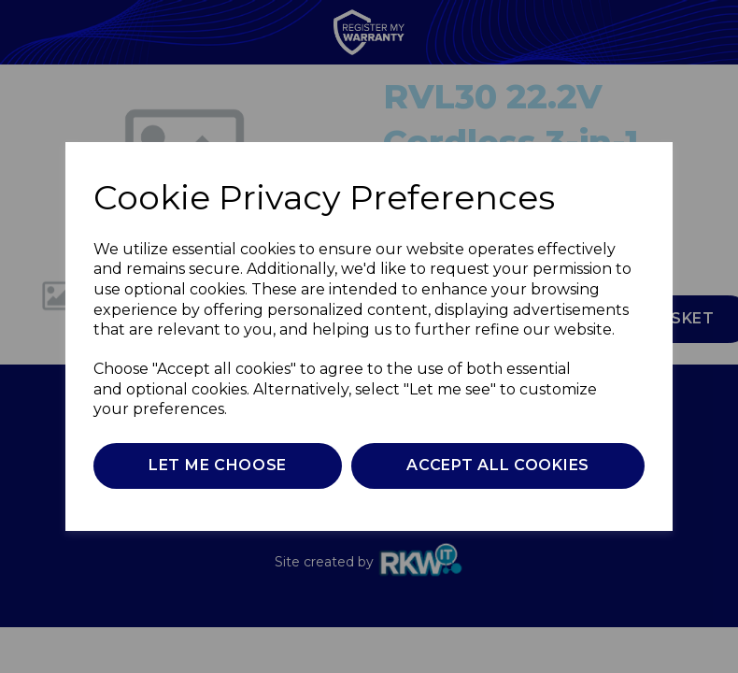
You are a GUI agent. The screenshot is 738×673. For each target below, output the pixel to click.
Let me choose (218, 465)
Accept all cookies (497, 465)
